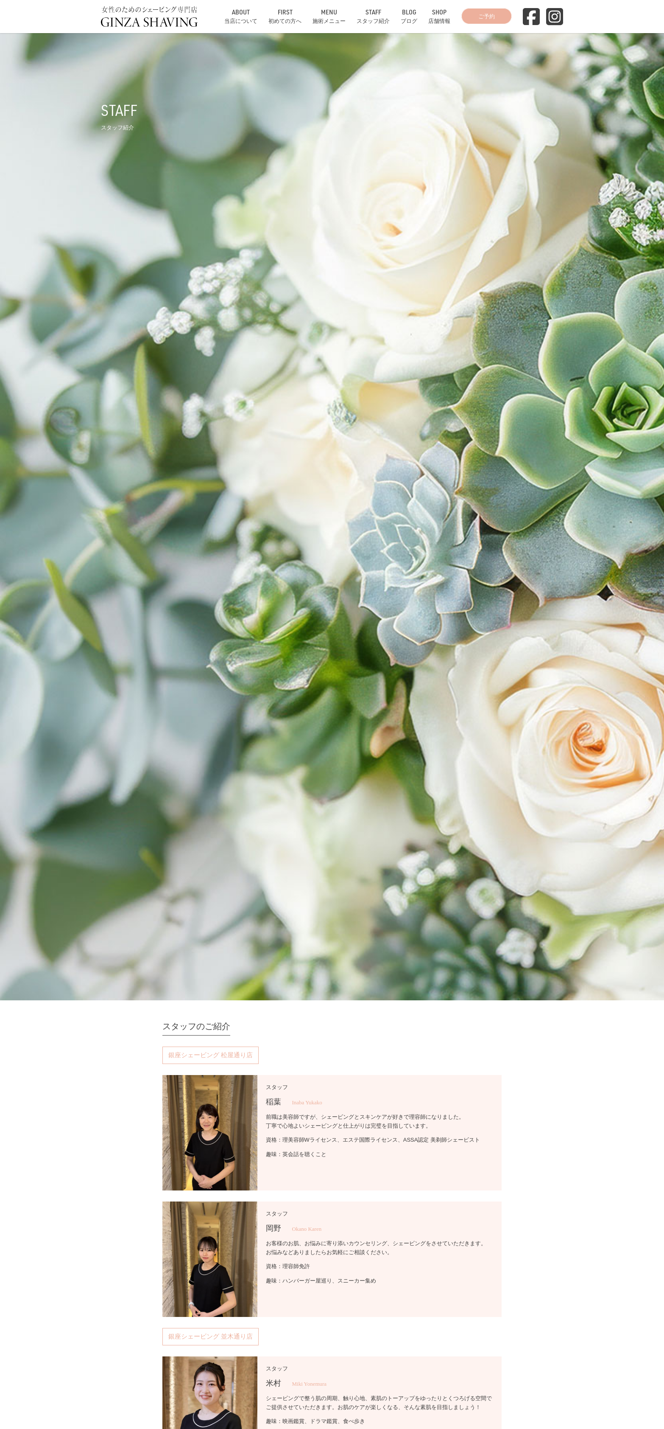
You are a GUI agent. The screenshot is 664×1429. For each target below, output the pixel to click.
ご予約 (486, 16)
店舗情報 (439, 16)
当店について (240, 16)
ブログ (409, 16)
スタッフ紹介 (373, 16)
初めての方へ (284, 16)
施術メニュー (329, 16)
